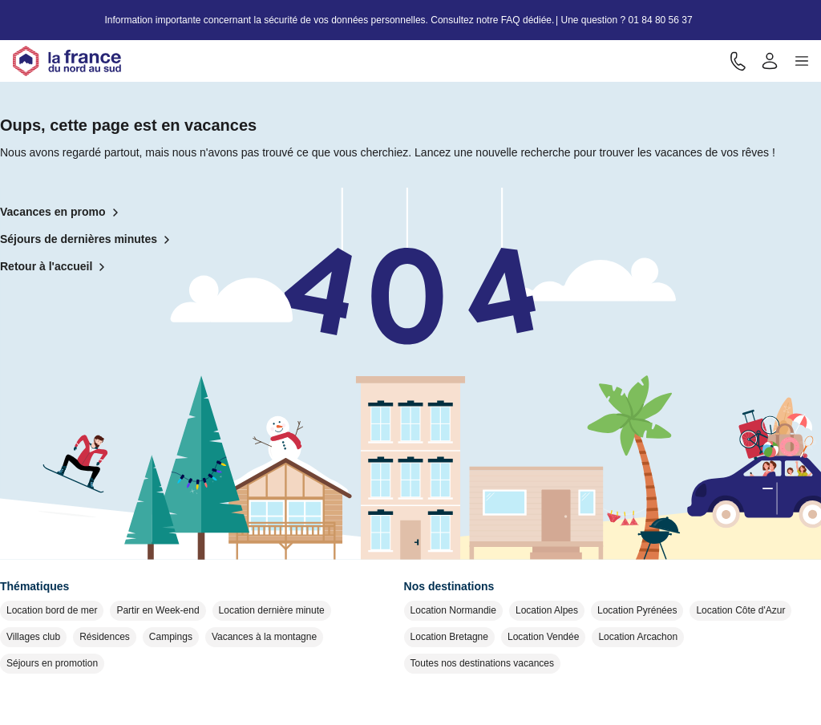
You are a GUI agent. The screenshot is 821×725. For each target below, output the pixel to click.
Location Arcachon (637, 636)
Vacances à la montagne (264, 636)
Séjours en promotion (52, 663)
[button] (802, 61)
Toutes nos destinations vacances (482, 663)
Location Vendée (543, 636)
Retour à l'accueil (55, 267)
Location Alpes (547, 610)
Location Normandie (453, 610)
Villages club (33, 636)
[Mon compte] (770, 61)
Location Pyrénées (637, 610)
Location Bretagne (449, 636)
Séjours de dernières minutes (88, 239)
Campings (170, 636)
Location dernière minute (272, 610)
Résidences (104, 636)
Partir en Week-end (157, 610)
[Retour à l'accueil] (67, 61)
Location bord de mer (51, 610)
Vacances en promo (62, 212)
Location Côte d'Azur (740, 610)
